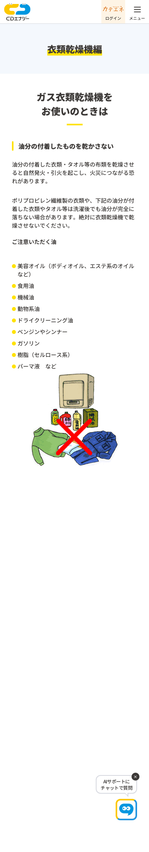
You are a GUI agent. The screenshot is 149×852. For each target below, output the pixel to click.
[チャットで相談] (126, 809)
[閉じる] (135, 777)
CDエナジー (17, 12)
